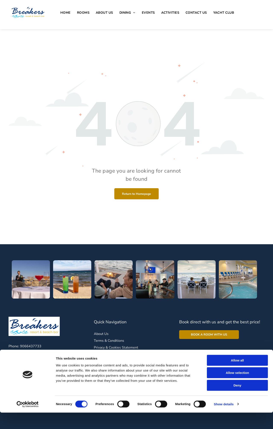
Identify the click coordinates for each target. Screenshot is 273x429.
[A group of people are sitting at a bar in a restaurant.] (155, 279)
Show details (224, 420)
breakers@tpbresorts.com (39, 353)
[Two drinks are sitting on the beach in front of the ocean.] (72, 279)
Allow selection (237, 389)
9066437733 (30, 346)
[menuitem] (65, 12)
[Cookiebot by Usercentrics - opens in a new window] (27, 420)
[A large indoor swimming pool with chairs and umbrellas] (238, 279)
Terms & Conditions (109, 340)
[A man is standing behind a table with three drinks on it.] (31, 279)
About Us (101, 333)
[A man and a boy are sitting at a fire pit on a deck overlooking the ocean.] (196, 279)
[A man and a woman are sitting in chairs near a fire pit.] (113, 279)
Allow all (237, 377)
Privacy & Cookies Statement (116, 347)
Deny (237, 402)
